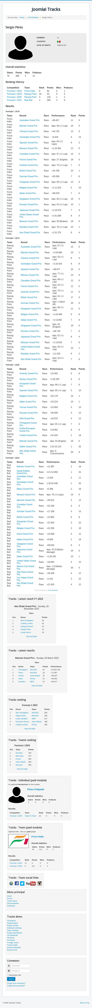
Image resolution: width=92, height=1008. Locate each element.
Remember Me (15, 975)
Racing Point (30, 94)
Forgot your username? (16, 983)
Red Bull (28, 100)
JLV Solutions (53, 590)
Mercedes (19, 756)
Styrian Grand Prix (28, 379)
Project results (12, 925)
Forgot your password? (16, 986)
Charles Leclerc (27, 623)
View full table (31, 636)
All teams (10, 938)
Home (9, 896)
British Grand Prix (28, 171)
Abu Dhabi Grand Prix (30, 232)
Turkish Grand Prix (28, 435)
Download (11, 906)
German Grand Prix (29, 176)
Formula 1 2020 (14, 97)
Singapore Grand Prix (30, 199)
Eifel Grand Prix (27, 418)
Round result (12, 950)
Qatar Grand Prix (25, 556)
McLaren (19, 765)
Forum (9, 898)
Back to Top (84, 1003)
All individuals (12, 935)
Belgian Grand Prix (28, 187)
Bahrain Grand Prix (29, 126)
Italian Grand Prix (28, 193)
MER (32, 682)
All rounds (11, 940)
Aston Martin (35, 676)
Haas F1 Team (30, 816)
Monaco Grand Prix (29, 148)
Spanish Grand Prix (29, 142)
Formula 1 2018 (14, 91)
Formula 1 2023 (14, 100)
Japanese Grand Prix (29, 210)
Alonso (21, 676)
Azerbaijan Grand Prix (30, 137)
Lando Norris (26, 632)
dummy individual (14, 947)
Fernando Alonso (22, 722)
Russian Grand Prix (29, 204)
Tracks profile (12, 945)
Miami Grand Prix (25, 489)
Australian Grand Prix (30, 120)
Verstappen (22, 670)
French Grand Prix (28, 159)
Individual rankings (14, 928)
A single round (12, 943)
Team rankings (13, 930)
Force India (29, 91)
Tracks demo (12, 901)
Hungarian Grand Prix (30, 182)
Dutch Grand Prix (25, 534)
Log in (11, 979)
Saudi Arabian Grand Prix (23, 472)
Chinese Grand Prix (29, 131)
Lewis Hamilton (22, 719)
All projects (11, 921)
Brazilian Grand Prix (29, 227)
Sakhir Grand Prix (28, 446)
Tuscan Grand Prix (28, 407)
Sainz (20, 679)
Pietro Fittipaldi (35, 789)
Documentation (13, 903)
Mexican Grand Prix (29, 221)
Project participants (14, 933)
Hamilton (21, 682)
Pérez (20, 673)
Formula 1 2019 (14, 94)
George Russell (27, 626)
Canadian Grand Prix (29, 154)
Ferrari (32, 679)
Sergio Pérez (26, 629)
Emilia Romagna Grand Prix (27, 429)
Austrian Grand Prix (29, 165)
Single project (12, 923)
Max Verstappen (27, 620)
